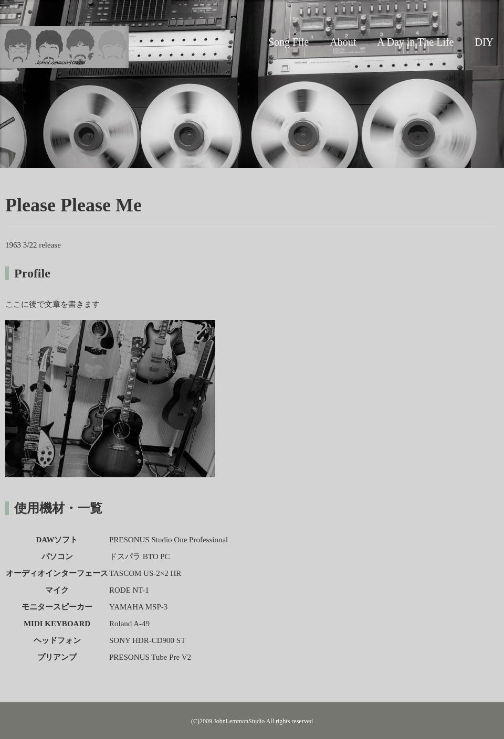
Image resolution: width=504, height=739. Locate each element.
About (343, 42)
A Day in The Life (415, 42)
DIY (484, 42)
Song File (288, 42)
